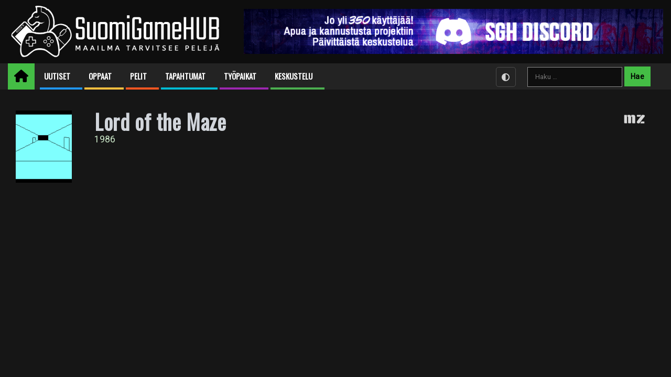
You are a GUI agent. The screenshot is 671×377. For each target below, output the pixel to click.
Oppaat (100, 76)
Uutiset (57, 76)
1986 (104, 139)
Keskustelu (293, 76)
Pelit (138, 76)
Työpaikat (240, 76)
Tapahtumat (185, 76)
